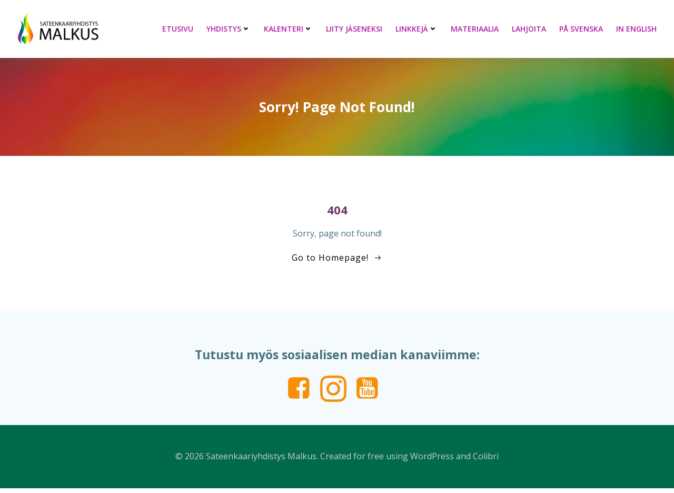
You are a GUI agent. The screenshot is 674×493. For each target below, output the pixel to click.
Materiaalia (477, 29)
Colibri (486, 461)
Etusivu (179, 29)
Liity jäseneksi (356, 29)
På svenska (583, 29)
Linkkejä (419, 29)
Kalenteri (290, 29)
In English (638, 29)
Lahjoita (531, 29)
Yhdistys (231, 29)
